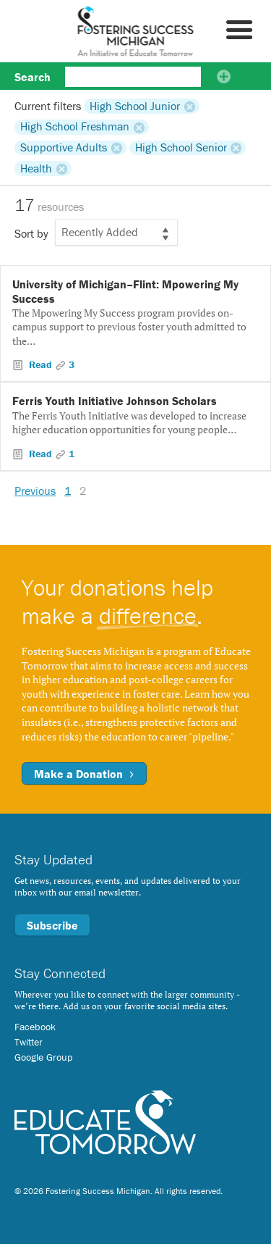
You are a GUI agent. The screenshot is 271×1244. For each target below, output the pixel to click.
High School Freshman (74, 127)
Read (40, 364)
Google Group (43, 1057)
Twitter (28, 1041)
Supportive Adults (63, 148)
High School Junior (135, 106)
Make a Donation (84, 774)
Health (36, 168)
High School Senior (181, 148)
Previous (35, 490)
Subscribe (52, 925)
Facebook (35, 1026)
